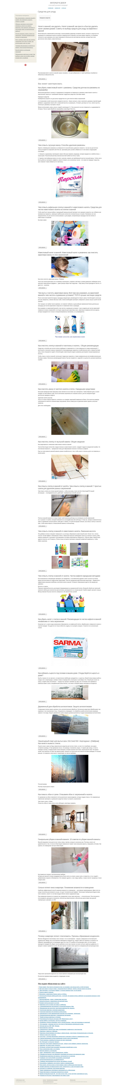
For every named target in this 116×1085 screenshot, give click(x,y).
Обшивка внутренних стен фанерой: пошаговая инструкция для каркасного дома (62, 1054)
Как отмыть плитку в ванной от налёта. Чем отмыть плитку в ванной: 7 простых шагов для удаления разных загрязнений (69, 487)
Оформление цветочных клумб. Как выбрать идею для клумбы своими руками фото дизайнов (25, 56)
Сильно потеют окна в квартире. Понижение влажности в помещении (66, 887)
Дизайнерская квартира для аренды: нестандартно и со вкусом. (57, 1056)
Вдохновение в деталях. (46, 1027)
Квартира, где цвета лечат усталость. (50, 1045)
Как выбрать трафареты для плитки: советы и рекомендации (57, 1063)
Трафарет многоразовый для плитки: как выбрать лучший (56, 1061)
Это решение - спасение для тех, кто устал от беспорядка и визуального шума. (62, 1024)
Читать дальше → (42, 78)
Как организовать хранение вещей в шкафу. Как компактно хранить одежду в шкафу (25, 19)
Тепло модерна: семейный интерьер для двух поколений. (56, 1040)
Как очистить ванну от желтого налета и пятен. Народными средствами (66, 389)
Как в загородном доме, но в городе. (50, 1049)
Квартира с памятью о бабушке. (49, 1031)
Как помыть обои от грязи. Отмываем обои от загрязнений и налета (65, 794)
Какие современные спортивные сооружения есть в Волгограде (57, 1070)
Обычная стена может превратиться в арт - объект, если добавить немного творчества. (64, 1043)
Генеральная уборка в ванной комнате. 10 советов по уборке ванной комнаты (69, 839)
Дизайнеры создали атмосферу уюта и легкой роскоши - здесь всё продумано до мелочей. (65, 1022)
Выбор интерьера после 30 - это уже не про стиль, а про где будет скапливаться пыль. (64, 1073)
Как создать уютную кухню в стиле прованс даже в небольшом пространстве (61, 1065)
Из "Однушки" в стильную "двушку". (50, 1041)
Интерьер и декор (58, 3)
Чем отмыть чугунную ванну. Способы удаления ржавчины (61, 145)
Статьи (63, 8)
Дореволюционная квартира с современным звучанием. (55, 1015)
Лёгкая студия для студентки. (48, 1034)
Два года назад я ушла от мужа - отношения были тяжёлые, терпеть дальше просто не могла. (65, 988)
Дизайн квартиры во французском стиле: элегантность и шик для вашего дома (61, 1066)
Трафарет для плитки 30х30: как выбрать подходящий (55, 1057)
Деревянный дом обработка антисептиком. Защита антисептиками (65, 706)
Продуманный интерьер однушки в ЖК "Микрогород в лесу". (56, 1018)
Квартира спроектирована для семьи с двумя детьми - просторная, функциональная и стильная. (66, 1033)
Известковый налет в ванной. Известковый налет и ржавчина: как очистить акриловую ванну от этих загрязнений (68, 253)
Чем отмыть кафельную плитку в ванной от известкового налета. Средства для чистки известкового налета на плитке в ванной (69, 208)
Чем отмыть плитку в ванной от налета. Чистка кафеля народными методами (69, 576)
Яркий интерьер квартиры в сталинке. (50, 1017)
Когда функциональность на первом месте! (52, 1059)
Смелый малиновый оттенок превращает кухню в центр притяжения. (59, 1038)
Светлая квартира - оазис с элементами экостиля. (53, 999)
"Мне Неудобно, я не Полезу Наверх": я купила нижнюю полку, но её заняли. (60, 990)
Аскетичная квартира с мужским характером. (52, 1010)
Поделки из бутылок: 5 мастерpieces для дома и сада (54, 1075)
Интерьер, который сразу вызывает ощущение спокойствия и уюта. (58, 1047)
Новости (57, 8)
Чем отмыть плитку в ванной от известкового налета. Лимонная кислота (67, 531)
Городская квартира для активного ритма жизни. (53, 1011)
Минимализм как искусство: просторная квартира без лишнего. (57, 1008)
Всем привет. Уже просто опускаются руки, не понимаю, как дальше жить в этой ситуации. (64, 987)
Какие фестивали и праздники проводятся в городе (54, 1072)
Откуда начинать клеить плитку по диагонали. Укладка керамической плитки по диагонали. (24, 35)
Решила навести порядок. (46, 992)
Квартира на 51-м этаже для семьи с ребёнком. (53, 1004)
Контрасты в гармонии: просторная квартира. (52, 1068)
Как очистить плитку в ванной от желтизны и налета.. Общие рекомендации (68, 346)
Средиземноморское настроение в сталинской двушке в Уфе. (57, 1006)
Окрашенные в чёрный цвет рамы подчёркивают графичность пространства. (61, 1029)
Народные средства (45, 17)
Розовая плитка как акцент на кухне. (49, 1003)
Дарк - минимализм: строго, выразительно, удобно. (54, 1052)
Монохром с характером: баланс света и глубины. (53, 994)
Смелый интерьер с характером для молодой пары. (53, 1001)
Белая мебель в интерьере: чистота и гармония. (53, 1020)
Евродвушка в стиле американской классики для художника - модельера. (60, 1013)
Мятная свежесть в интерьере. (48, 1050)
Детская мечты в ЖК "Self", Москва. (49, 1026)
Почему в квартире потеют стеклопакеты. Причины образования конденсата (68, 936)
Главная (50, 8)
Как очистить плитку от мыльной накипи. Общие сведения (61, 442)
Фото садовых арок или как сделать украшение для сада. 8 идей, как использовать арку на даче (25, 41)
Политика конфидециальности (48, 1081)
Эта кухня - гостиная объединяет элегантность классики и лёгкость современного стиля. (64, 1036)
